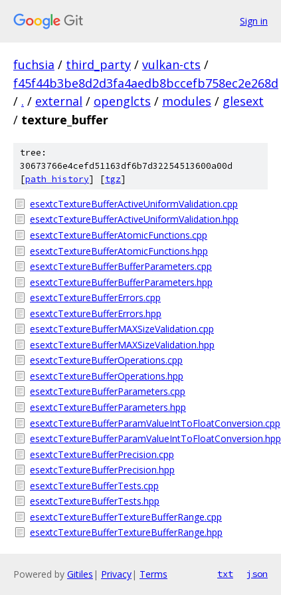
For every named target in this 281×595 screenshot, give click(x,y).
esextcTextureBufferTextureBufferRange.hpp (126, 532)
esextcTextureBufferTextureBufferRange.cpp (126, 517)
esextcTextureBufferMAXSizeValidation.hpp (122, 344)
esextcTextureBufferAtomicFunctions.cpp (118, 235)
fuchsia (33, 64)
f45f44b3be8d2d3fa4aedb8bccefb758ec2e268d (145, 83)
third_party (98, 64)
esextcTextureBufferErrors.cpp (95, 297)
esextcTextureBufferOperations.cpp (106, 360)
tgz (113, 179)
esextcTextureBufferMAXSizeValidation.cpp (122, 328)
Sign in (254, 21)
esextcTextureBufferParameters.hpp (108, 407)
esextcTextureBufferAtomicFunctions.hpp (119, 251)
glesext (243, 101)
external (58, 101)
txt (225, 574)
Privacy (116, 574)
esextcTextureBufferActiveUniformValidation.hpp (134, 219)
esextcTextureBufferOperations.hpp (106, 376)
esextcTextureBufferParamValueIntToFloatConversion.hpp (149, 438)
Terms (153, 574)
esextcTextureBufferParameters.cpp (107, 391)
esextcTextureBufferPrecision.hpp (102, 469)
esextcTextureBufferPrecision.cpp (102, 454)
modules (186, 101)
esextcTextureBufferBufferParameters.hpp (121, 282)
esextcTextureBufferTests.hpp (94, 501)
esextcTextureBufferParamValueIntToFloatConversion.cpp (149, 423)
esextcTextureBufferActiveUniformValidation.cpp (134, 203)
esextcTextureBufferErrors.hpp (95, 313)
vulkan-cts (171, 64)
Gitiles (80, 574)
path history (57, 179)
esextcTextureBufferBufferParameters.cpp (121, 266)
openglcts (122, 101)
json (257, 574)
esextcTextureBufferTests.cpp (94, 485)
